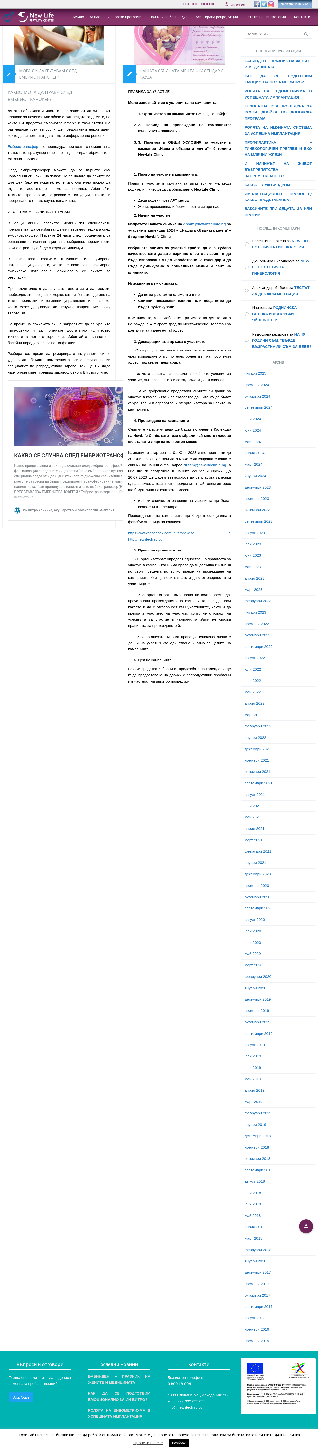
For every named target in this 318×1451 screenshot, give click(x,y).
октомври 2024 (257, 396)
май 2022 (253, 692)
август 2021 (255, 794)
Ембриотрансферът (25, 146)
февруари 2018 (258, 1250)
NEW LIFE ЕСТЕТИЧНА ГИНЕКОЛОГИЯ (280, 267)
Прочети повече (148, 1442)
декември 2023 (258, 487)
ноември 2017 (257, 1284)
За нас (94, 16)
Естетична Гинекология (266, 16)
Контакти (302, 16)
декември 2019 (258, 999)
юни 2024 (253, 430)
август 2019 (255, 1045)
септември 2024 (259, 407)
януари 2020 (255, 988)
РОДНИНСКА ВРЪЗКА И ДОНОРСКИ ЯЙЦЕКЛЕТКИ (274, 313)
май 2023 (253, 567)
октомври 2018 (257, 1158)
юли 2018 (253, 1193)
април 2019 (254, 1090)
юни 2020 (253, 942)
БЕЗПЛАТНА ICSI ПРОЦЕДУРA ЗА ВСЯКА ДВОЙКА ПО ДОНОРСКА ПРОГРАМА (278, 112)
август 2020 (255, 919)
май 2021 (253, 817)
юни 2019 (253, 1067)
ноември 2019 (257, 1010)
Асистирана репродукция (217, 16)
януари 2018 (255, 1261)
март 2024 (253, 464)
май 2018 (253, 1215)
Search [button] (308, 34)
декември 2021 (258, 749)
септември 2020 (259, 908)
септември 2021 (259, 783)
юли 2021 (253, 806)
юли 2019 (253, 1056)
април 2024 (254, 453)
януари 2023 (255, 612)
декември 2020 (258, 874)
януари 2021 (255, 862)
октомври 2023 (257, 510)
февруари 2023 (258, 601)
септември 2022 (259, 646)
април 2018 (254, 1227)
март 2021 (253, 840)
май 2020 (253, 953)
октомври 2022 (257, 635)
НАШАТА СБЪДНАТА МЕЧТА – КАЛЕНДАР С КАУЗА (181, 74)
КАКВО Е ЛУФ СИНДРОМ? (268, 185)
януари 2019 (255, 1124)
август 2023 (255, 533)
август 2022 (255, 658)
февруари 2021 (258, 851)
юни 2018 (253, 1204)
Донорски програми (124, 16)
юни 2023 (253, 555)
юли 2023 (253, 544)
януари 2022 (255, 737)
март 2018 (253, 1238)
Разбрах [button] (179, 1443)
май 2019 (253, 1079)
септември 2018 (259, 1170)
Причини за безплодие (168, 16)
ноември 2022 (257, 624)
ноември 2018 (257, 1147)
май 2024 (253, 442)
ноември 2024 (257, 385)
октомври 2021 (257, 771)
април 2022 (254, 703)
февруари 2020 (258, 976)
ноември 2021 (257, 760)
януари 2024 (255, 476)
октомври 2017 (257, 1295)
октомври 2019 (257, 1022)
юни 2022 (253, 680)
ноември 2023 (257, 498)
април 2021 (254, 828)
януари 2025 (255, 373)
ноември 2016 (257, 1329)
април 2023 (254, 578)
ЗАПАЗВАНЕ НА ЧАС (294, 4)
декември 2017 (258, 1272)
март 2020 (253, 965)
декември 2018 (258, 1136)
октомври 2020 (257, 897)
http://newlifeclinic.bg (145, 539)
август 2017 (255, 1318)
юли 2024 (253, 419)
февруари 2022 (258, 726)
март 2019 (253, 1102)
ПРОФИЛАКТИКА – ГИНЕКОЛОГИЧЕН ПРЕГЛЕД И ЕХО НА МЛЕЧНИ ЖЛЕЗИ (278, 148)
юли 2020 (253, 931)
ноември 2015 (257, 1341)
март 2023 (253, 589)
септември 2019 (259, 1033)
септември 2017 (259, 1306)
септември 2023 (259, 521)
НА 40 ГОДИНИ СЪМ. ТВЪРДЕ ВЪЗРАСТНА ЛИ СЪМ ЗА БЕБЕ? (281, 340)
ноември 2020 (257, 885)
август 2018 (255, 1181)
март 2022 (253, 715)
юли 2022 (253, 669)
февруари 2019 (258, 1113)
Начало (78, 16)
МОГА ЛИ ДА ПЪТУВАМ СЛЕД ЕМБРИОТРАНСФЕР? (48, 74)
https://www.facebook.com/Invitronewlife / (179, 533)
